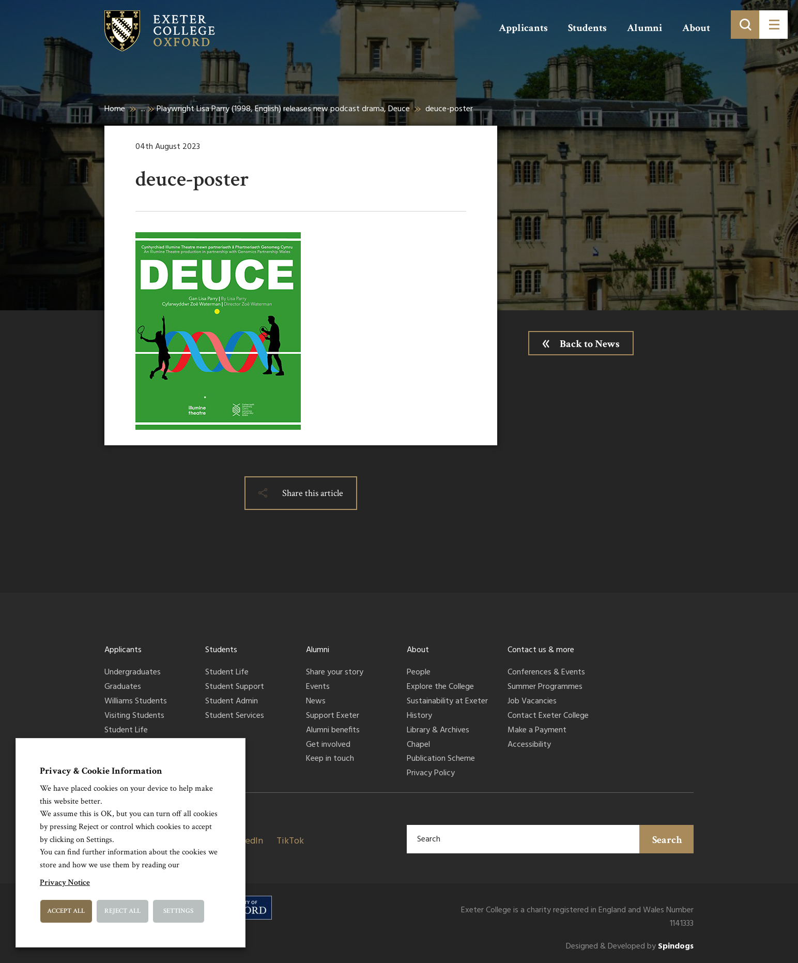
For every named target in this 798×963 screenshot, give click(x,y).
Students (587, 28)
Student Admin (231, 702)
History (419, 716)
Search (667, 840)
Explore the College (440, 687)
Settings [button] (178, 911)
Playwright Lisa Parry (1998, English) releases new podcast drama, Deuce (283, 109)
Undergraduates (132, 673)
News (316, 702)
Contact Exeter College (548, 716)
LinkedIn (245, 841)
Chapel (418, 745)
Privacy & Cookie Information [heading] (101, 771)
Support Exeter (332, 716)
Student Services (234, 716)
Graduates (122, 687)
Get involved (328, 745)
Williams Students (135, 702)
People (419, 673)
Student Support (234, 687)
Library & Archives (438, 731)
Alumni (644, 28)
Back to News (590, 344)
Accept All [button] (66, 911)
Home (114, 109)
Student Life (126, 731)
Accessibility (529, 745)
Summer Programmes (545, 687)
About (696, 28)
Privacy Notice (65, 882)
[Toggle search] (745, 24)
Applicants (523, 28)
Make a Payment (537, 731)
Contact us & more (541, 650)
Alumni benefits (333, 731)
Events (318, 687)
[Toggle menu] (773, 24)
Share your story (334, 673)
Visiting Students (134, 716)
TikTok (290, 841)
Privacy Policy (431, 774)
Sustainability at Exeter (447, 702)
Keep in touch (330, 759)
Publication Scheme (441, 759)
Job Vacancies (532, 702)
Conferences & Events (546, 673)
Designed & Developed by (630, 947)
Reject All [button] (122, 911)
